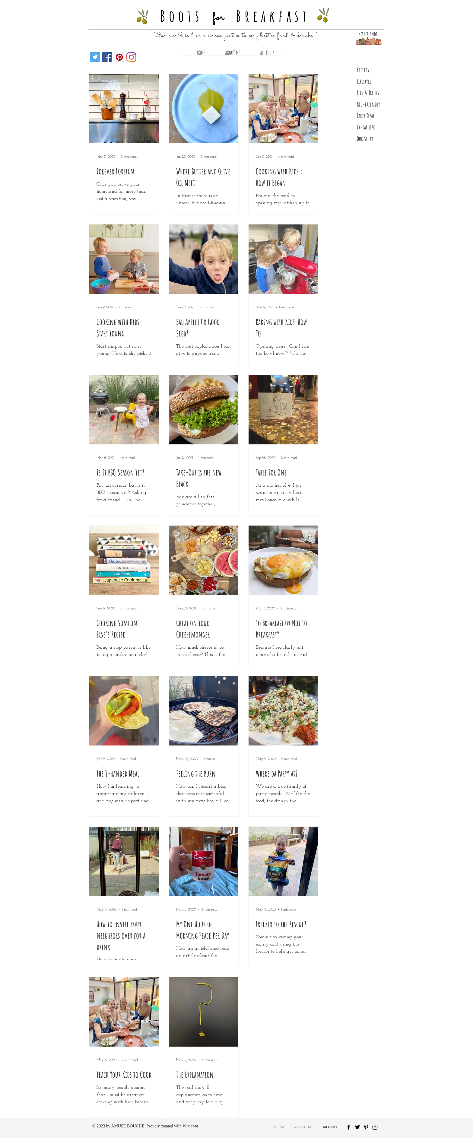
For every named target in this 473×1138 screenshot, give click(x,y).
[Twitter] (95, 57)
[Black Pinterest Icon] (366, 1127)
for (219, 18)
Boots (181, 15)
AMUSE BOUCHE (127, 1126)
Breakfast (273, 15)
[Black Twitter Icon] (357, 1127)
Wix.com (190, 1126)
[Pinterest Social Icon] (119, 57)
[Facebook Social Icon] (107, 57)
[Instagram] (131, 57)
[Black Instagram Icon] (375, 1127)
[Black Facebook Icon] (348, 1127)
